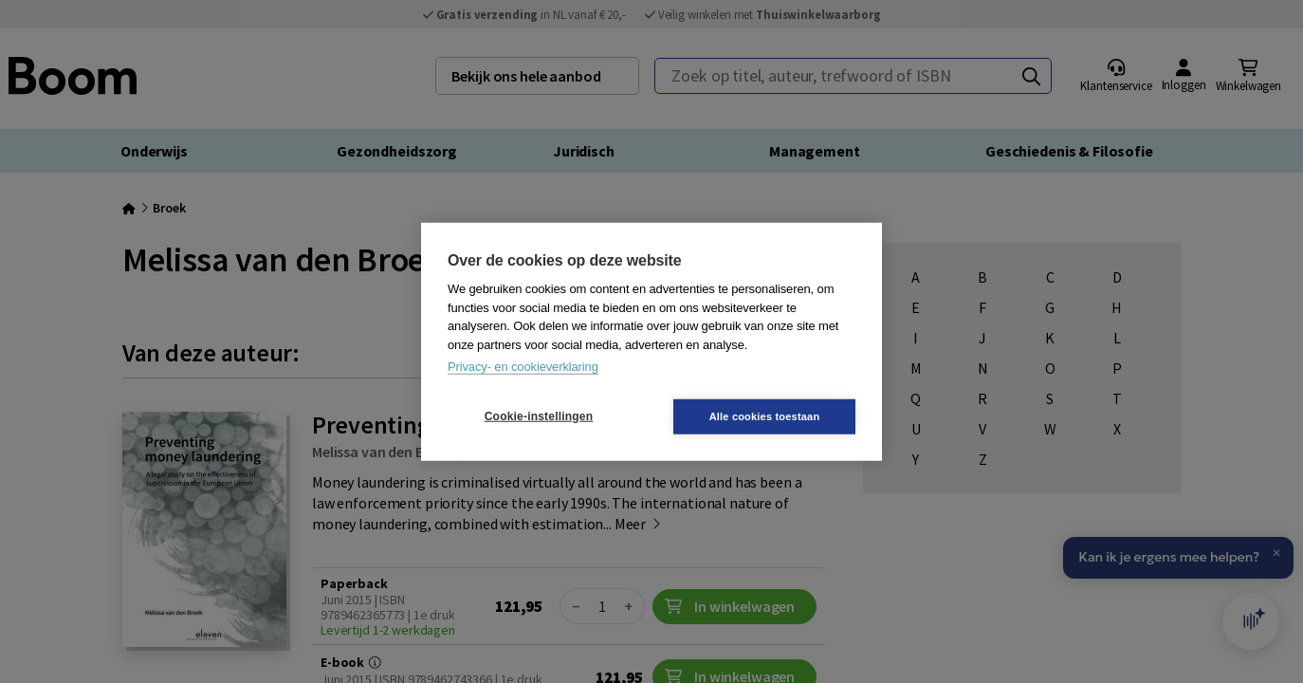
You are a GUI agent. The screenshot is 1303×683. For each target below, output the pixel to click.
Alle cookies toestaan (764, 415)
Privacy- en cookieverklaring (523, 367)
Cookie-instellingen (539, 416)
